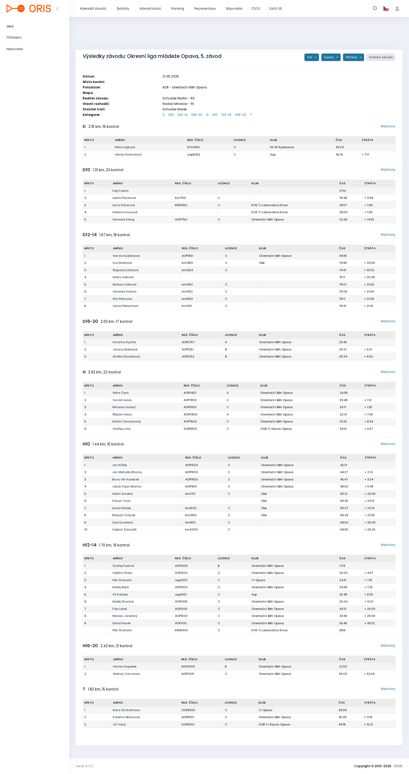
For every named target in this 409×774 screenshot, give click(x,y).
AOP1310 (181, 623)
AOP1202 (181, 573)
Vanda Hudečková (126, 256)
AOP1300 (181, 566)
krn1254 (187, 270)
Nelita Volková (123, 277)
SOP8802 (190, 429)
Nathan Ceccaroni (126, 674)
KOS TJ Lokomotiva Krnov (269, 205)
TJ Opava (258, 580)
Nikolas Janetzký (124, 616)
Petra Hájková (125, 147)
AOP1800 (191, 479)
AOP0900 (190, 414)
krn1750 (180, 198)
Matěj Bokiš (120, 587)
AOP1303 (181, 587)
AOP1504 (191, 465)
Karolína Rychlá (124, 342)
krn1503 (190, 508)
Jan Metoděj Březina (127, 472)
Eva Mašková (122, 263)
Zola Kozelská (122, 522)
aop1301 (181, 594)
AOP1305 (181, 601)
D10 (171, 114)
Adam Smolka (122, 494)
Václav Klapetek (125, 666)
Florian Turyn (121, 501)
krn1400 (191, 515)
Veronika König (123, 219)
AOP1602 (191, 472)
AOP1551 (187, 256)
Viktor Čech (120, 393)
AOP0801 (190, 393)
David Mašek (121, 508)
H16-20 (240, 114)
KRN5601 (181, 630)
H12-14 (226, 114)
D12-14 (183, 114)
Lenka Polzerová (124, 198)
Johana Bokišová (125, 349)
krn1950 (187, 299)
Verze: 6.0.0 (84, 766)
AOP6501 (190, 407)
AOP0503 (188, 666)
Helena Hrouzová (124, 212)
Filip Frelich (120, 191)
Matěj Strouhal (123, 601)
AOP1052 (188, 356)
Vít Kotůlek (120, 594)
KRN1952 (181, 205)
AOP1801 (191, 486)
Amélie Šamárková (126, 356)
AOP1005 (187, 674)
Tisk (310, 57)
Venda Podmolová (128, 154)
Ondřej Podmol (123, 566)
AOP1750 (181, 219)
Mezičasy (388, 126)
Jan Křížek (119, 465)
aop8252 (193, 154)
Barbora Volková (124, 284)
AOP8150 (188, 717)
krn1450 (187, 263)
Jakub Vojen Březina (126, 486)
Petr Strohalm (122, 580)
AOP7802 (190, 400)
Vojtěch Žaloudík (124, 529)
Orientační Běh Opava (267, 219)
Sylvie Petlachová (125, 306)
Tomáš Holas (122, 400)
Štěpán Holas (122, 414)
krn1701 (190, 494)
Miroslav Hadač (124, 407)
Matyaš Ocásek (123, 515)
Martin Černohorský (126, 421)
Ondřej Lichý (121, 429)
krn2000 (191, 529)
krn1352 (187, 291)
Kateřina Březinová (126, 717)
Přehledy (352, 57)
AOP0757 (188, 342)
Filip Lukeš (119, 609)
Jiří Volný (119, 724)
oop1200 (181, 580)
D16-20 (196, 114)
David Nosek (121, 623)
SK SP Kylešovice (282, 147)
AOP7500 (190, 421)
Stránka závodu (381, 57)
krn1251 (187, 306)
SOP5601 (188, 724)
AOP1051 (188, 349)
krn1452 (187, 284)
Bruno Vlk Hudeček (125, 479)
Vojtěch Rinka (122, 573)
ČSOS (398, 766)
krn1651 (190, 522)
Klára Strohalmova (126, 710)
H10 (215, 114)
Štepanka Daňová (126, 270)
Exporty (329, 57)
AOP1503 (181, 616)
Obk (262, 263)
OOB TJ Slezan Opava (276, 429)
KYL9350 (193, 147)
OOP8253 (188, 710)
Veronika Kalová (124, 291)
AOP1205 (181, 609)
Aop (272, 154)
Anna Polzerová (123, 205)
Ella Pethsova (122, 299)
